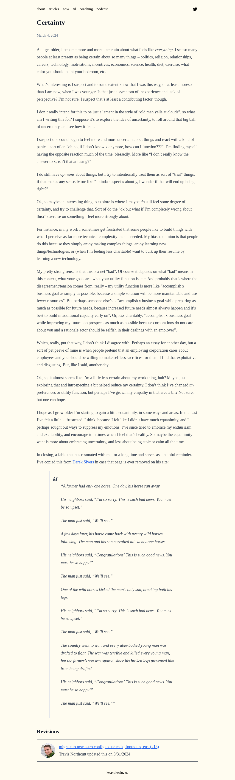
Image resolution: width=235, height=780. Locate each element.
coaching (86, 9)
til (74, 9)
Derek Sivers (83, 462)
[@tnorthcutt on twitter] (195, 9)
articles (54, 9)
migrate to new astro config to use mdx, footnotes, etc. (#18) (109, 746)
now (66, 9)
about (41, 9)
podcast (102, 9)
